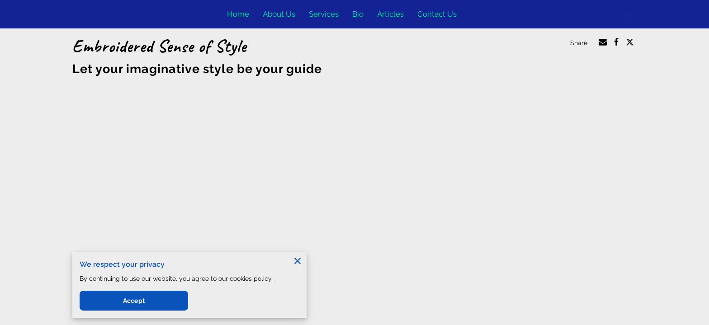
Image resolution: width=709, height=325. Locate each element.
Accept (134, 300)
